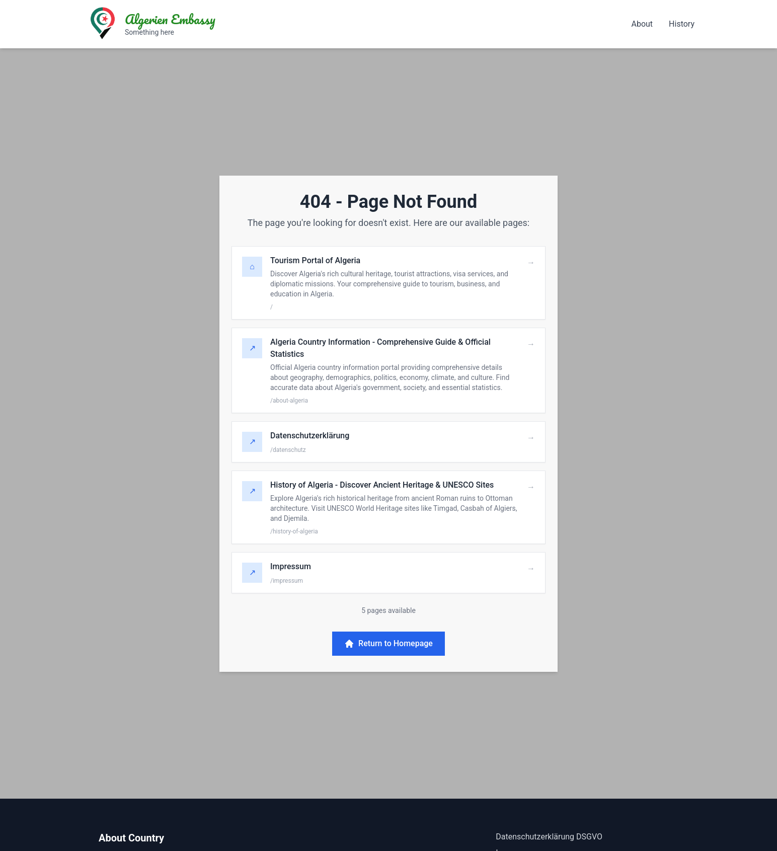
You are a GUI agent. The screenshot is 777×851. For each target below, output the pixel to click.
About (642, 24)
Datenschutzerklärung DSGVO (549, 836)
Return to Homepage (388, 644)
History (681, 24)
